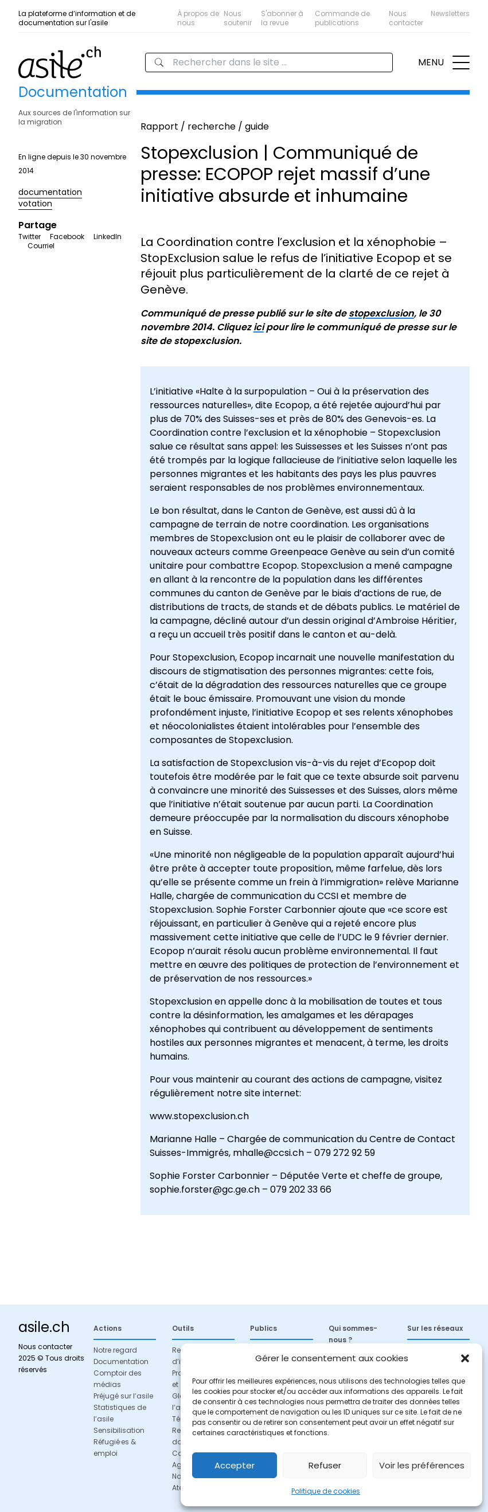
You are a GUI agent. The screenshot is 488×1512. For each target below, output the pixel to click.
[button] (465, 1358)
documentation (50, 192)
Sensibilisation (119, 1430)
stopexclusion (381, 313)
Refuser (325, 1465)
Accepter (234, 1465)
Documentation (121, 1361)
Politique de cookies (325, 1491)
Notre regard (115, 1350)
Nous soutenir (238, 18)
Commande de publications (342, 18)
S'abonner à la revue (282, 18)
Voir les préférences (421, 1465)
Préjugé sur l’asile (123, 1396)
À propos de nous (198, 18)
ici (258, 327)
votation (35, 203)
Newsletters (450, 13)
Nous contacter (406, 18)
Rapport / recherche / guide (204, 126)
